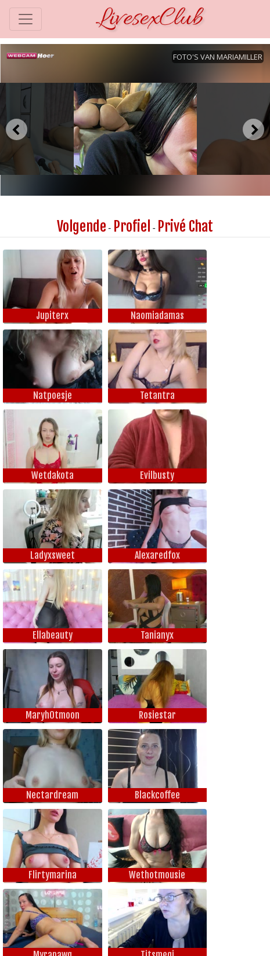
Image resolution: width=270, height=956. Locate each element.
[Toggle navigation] (25, 19)
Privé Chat (185, 226)
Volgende (81, 226)
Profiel (131, 226)
